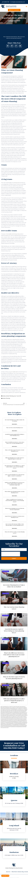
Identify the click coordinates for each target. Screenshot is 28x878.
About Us (8, 871)
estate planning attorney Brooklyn (21, 723)
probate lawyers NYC (9, 713)
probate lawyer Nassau (18, 712)
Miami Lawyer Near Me (13, 720)
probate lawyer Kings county (5, 712)
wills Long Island (2, 721)
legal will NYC (11, 706)
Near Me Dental (2, 727)
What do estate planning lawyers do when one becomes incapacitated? (14, 509)
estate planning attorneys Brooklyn (10, 722)
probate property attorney (6, 715)
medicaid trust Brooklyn (3, 708)
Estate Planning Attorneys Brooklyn (14, 868)
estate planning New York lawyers (11, 724)
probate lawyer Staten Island (15, 713)
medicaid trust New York (15, 708)
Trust (17, 396)
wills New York (6, 721)
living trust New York (10, 707)
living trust (16, 182)
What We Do (14, 871)
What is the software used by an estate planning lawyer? (14, 532)
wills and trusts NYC (11, 719)
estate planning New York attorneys (13, 723)
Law (15, 396)
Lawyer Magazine (18, 720)
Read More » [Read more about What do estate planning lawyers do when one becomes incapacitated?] (14, 512)
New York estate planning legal (13, 709)
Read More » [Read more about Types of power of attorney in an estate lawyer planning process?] (14, 520)
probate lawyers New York (4, 713)
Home (4, 36)
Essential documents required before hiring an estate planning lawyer (14, 435)
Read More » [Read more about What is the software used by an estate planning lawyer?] (14, 536)
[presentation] (10, 554)
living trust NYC (14, 707)
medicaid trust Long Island (9, 708)
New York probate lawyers (20, 709)
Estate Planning (10, 396)
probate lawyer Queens (24, 712)
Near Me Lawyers (6, 727)
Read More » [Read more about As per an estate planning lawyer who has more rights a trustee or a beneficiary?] (14, 478)
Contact (26, 871)
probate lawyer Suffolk (22, 713)
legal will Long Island (3, 706)
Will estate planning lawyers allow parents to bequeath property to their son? (14, 458)
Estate (4, 396)
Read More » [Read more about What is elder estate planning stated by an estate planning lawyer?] (14, 495)
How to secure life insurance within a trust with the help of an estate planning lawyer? (15, 524)
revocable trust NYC (14, 716)
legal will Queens (16, 706)
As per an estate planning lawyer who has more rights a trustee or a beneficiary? (14, 475)
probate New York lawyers (22, 721)
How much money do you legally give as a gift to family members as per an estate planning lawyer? (15, 467)
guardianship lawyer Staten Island (22, 726)
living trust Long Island (5, 707)
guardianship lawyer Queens (14, 726)
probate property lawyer (12, 715)
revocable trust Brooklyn (18, 715)
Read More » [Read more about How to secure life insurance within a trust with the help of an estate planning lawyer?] (14, 528)
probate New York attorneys (9, 714)
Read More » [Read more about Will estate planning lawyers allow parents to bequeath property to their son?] (14, 462)
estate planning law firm (11, 6)
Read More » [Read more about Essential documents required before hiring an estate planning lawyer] (14, 438)
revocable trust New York (9, 716)
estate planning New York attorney (5, 723)
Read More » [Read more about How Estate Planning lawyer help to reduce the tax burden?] (14, 424)
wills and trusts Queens (17, 719)
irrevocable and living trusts (12, 234)
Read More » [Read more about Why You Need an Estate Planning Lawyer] (14, 430)
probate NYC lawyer (21, 714)
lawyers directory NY (3, 716)
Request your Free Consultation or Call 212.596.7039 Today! (14, 745)
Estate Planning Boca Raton (7, 720)
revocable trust (24, 716)
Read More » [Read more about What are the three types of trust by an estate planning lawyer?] (14, 454)
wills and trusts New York (6, 719)
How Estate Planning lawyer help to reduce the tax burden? (14, 420)
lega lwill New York (8, 706)
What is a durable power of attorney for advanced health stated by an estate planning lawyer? (14, 500)
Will (20, 396)
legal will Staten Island (20, 706)
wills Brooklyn (2, 720)
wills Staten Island (10, 721)
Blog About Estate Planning (11, 36)
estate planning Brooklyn (24, 722)
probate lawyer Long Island (12, 712)
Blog (23, 871)
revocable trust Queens (19, 716)
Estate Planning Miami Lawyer (23, 720)
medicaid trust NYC (21, 708)
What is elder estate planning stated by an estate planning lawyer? (14, 492)
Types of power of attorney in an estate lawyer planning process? (14, 517)
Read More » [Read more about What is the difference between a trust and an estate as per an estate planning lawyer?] (14, 446)
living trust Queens (19, 707)
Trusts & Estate (11, 6)
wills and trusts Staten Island (23, 719)
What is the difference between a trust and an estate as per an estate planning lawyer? (14, 443)
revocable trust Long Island (24, 715)
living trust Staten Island (24, 707)
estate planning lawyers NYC (15, 721)
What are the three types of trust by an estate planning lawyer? (14, 450)
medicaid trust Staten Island (6, 709)
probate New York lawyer (16, 714)
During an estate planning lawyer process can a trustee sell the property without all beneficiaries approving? (14, 484)
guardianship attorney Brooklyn (18, 724)
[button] (26, 6)
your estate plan (14, 371)
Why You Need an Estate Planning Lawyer (14, 427)
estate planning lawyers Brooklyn (18, 722)
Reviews (19, 871)
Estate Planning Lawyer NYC (8, 726)
